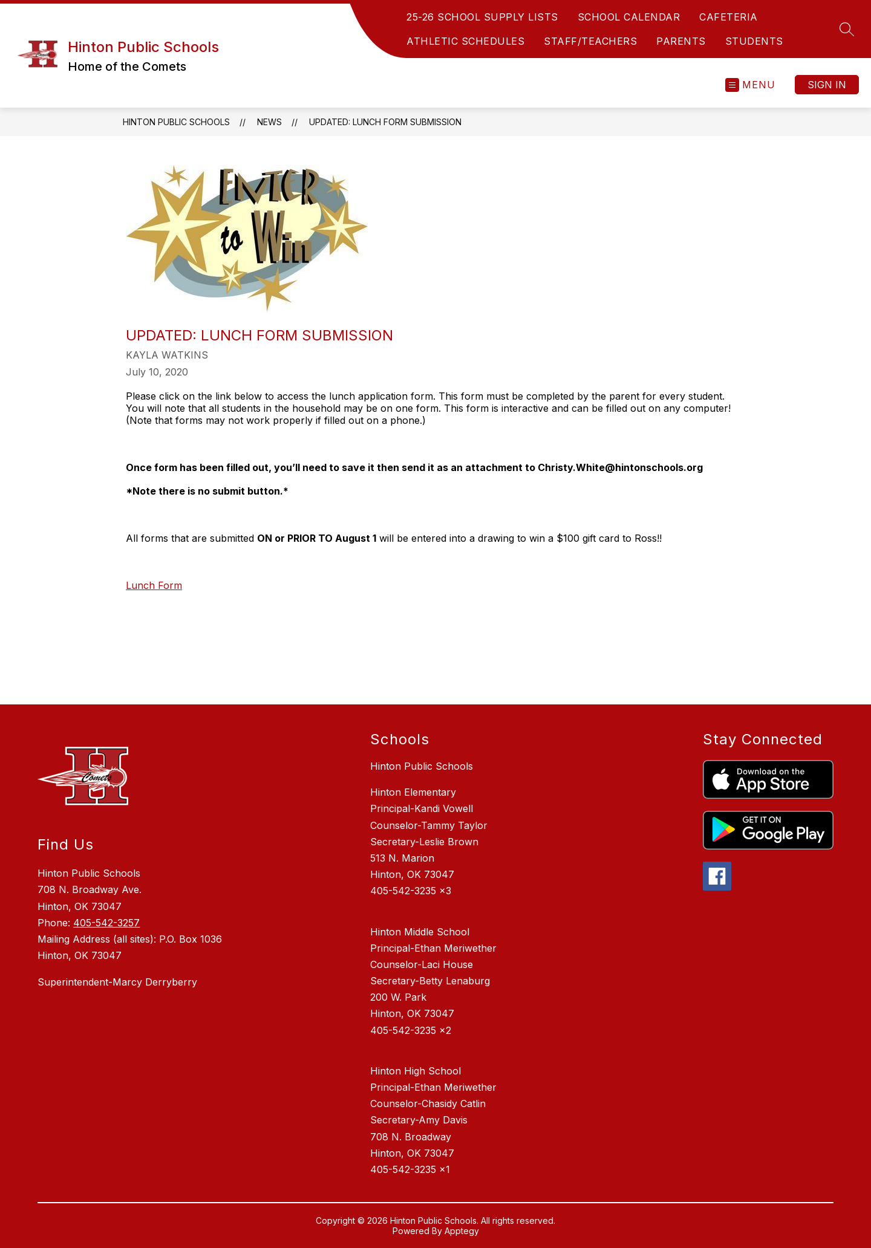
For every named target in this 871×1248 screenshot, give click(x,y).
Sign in (826, 85)
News (269, 122)
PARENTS (681, 41)
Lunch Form (154, 585)
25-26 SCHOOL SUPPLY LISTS (482, 17)
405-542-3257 (106, 923)
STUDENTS (754, 41)
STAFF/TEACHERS (590, 41)
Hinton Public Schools (176, 122)
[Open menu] (750, 85)
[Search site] (847, 29)
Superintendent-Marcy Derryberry (117, 982)
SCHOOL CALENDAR (629, 17)
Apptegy (462, 1231)
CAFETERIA (728, 17)
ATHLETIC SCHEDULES (465, 41)
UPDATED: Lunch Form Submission (385, 122)
